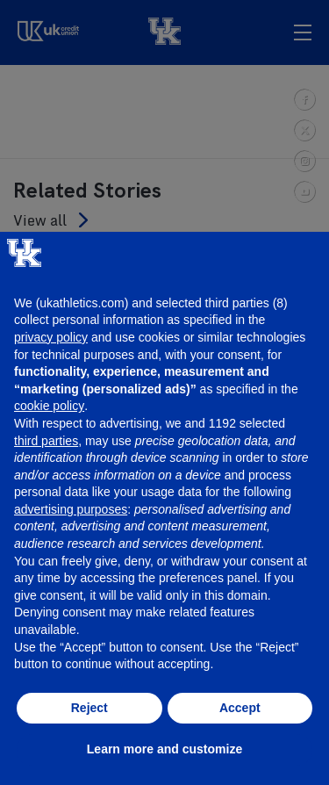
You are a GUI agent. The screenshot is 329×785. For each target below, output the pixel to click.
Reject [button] (89, 708)
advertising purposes (70, 509)
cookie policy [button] (49, 406)
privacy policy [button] (51, 337)
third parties (46, 441)
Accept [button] (240, 708)
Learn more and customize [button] (164, 749)
